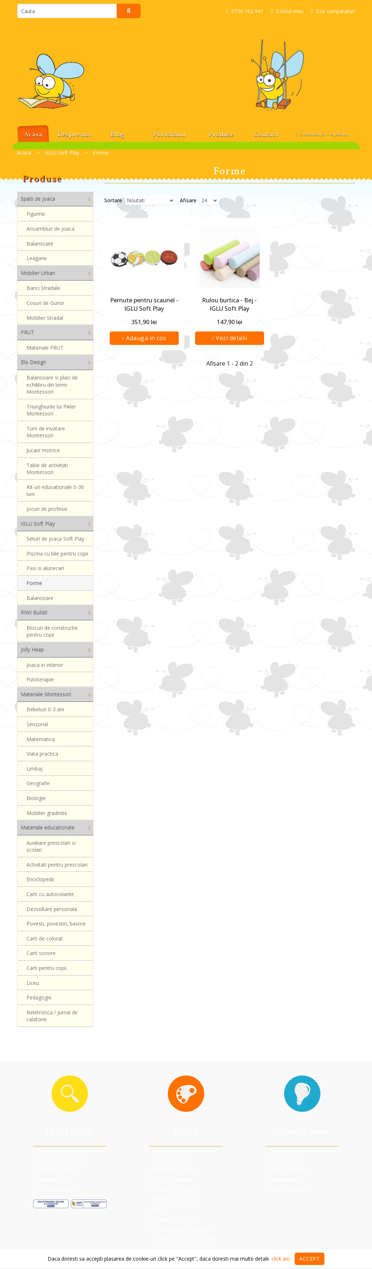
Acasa (24, 152)
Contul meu (282, 1159)
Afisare (188, 200)
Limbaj (35, 769)
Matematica (41, 739)
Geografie (38, 784)
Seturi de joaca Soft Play (55, 538)
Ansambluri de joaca (50, 229)
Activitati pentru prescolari (57, 865)
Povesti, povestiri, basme (56, 925)
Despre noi (49, 1179)
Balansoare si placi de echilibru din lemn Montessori (52, 384)
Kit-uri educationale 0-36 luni (55, 493)
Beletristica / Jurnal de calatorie (52, 1019)
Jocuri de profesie (47, 511)
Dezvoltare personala (52, 910)
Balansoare (40, 243)
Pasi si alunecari (45, 568)
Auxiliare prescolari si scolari (51, 846)
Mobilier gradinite (47, 814)
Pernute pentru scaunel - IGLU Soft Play (144, 304)
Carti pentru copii (46, 970)
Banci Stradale (43, 288)
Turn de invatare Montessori (46, 433)
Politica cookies (55, 1169)
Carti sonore (41, 955)
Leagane (37, 259)
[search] (67, 11)
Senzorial (37, 724)
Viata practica (42, 754)
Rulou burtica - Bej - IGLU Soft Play (229, 304)
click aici (280, 1258)
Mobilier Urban (171, 1169)
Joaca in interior (45, 664)
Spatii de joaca (170, 1159)
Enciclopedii (40, 880)
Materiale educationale (182, 1239)
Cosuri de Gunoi (45, 303)
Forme (34, 584)
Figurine (36, 214)
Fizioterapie (40, 679)
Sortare (113, 200)
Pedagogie (39, 1000)
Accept (309, 1258)
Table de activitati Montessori (47, 471)
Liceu (33, 985)
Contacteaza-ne (56, 1189)
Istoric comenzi (287, 1169)
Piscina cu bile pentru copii (57, 553)
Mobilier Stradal (45, 318)
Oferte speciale (287, 1189)
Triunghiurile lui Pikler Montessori (51, 411)
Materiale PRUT (45, 347)
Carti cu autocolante (50, 895)
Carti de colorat (45, 940)
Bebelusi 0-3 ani (45, 709)
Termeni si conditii (59, 1159)
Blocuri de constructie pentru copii (52, 631)
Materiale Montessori (180, 1229)
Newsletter (282, 1179)
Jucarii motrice (43, 451)
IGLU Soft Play (62, 152)
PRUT (158, 1209)
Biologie (36, 799)
